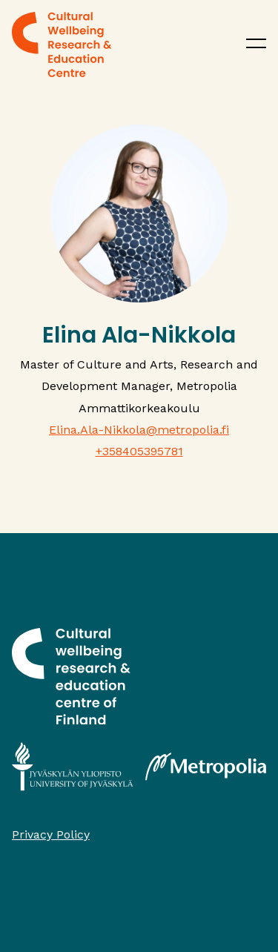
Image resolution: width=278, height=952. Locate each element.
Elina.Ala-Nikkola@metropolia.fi (139, 430)
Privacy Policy (51, 834)
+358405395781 (139, 451)
